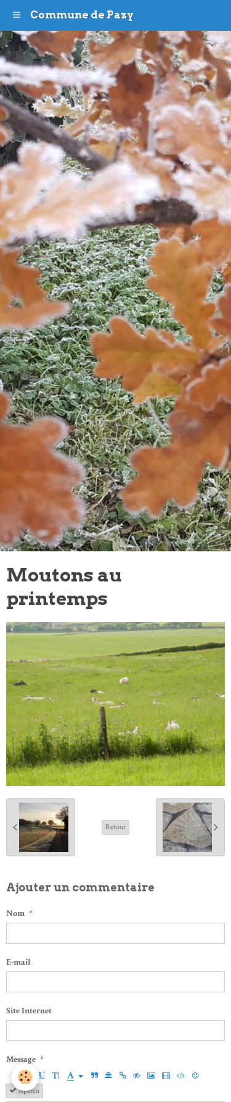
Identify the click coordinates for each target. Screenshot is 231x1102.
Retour (115, 827)
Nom (15, 913)
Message (21, 1059)
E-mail (18, 962)
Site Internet (29, 1010)
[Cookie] (25, 1077)
